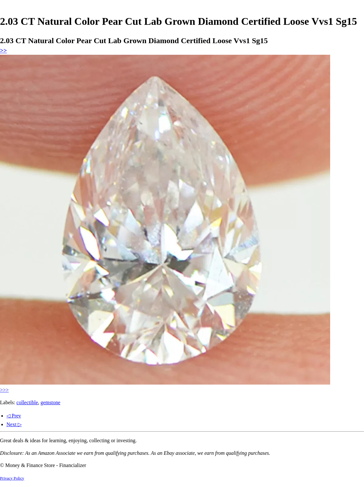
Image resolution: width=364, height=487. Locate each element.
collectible (27, 402)
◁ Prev (13, 415)
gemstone (50, 402)
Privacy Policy (12, 478)
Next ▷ (14, 424)
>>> (4, 390)
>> (3, 50)
